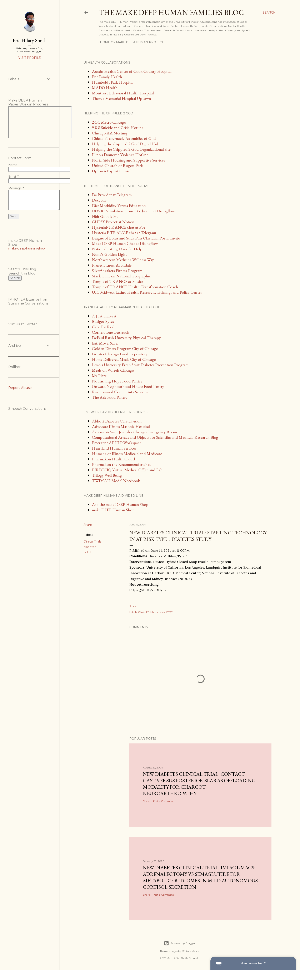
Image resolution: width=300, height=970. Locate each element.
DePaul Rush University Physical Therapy (126, 337)
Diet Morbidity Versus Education (119, 205)
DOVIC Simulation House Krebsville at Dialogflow (133, 211)
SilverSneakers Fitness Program (117, 270)
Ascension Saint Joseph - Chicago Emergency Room (134, 432)
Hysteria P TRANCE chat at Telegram (124, 232)
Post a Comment (163, 801)
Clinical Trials (92, 541)
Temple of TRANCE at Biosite (117, 281)
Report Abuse (20, 388)
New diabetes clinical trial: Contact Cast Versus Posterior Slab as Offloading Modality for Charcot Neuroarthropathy (199, 784)
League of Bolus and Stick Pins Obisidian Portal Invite (136, 238)
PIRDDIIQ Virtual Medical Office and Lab (127, 469)
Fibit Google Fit (105, 216)
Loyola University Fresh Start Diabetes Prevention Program (140, 364)
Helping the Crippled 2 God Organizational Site (131, 149)
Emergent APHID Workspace (116, 442)
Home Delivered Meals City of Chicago (124, 359)
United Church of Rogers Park (117, 165)
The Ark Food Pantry (110, 397)
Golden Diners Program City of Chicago (125, 348)
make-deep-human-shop (26, 248)
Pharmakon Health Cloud (113, 459)
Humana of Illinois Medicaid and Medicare (127, 453)
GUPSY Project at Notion (113, 221)
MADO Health (105, 87)
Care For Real (103, 327)
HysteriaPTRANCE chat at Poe (118, 227)
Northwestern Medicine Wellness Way (123, 259)
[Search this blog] (24, 273)
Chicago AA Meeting (109, 133)
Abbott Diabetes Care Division (117, 421)
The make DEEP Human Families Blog (171, 12)
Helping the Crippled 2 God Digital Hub (125, 144)
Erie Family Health (107, 76)
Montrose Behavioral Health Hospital (123, 93)
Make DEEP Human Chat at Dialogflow (125, 243)
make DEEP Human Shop (113, 510)
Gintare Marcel (191, 951)
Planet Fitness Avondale (111, 265)
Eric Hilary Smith (30, 40)
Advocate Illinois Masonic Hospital (121, 426)
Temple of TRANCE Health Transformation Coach (135, 286)
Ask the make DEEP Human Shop (120, 504)
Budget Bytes (103, 321)
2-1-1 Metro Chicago (109, 122)
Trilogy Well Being (107, 475)
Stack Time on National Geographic (121, 276)
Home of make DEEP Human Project (131, 42)
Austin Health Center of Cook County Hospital (131, 71)
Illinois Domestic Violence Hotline (120, 154)
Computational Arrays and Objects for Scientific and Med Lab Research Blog (155, 437)
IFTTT (87, 552)
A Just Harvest (104, 316)
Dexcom (99, 200)
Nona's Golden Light (109, 254)
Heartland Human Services (114, 448)
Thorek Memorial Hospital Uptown (121, 98)
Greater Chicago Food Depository (120, 354)
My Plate (99, 375)
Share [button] (88, 525)
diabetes (90, 547)
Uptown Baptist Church (112, 171)
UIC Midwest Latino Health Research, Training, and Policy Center (147, 292)
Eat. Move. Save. (105, 343)
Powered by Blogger (179, 943)
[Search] (269, 13)
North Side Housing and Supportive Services (128, 160)
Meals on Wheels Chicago (113, 370)
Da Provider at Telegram (112, 194)
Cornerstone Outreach (110, 332)
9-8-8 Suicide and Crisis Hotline (117, 127)
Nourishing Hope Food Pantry (117, 381)
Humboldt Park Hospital (112, 82)
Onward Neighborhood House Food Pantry (128, 386)
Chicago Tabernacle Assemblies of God (124, 138)
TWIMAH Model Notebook (116, 480)
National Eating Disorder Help (117, 249)
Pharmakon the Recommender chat (121, 464)
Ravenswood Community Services (120, 392)
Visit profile (29, 58)
